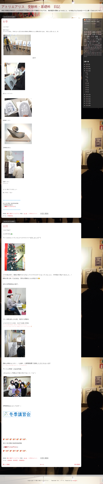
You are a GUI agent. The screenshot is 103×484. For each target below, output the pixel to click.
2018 (87, 101)
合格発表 (9, 460)
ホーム (42, 464)
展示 (87, 49)
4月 (86, 87)
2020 (87, 96)
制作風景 (15, 460)
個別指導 (93, 48)
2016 (87, 105)
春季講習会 (92, 49)
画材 (90, 55)
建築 (101, 53)
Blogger (75, 480)
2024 (87, 66)
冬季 (5, 21)
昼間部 (93, 52)
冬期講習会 (10, 216)
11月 (86, 76)
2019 (87, 99)
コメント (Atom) (43, 470)
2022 (87, 70)
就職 (97, 53)
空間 (97, 55)
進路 (93, 53)
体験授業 (86, 48)
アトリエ (93, 38)
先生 (91, 44)
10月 (86, 79)
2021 (87, 94)
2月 (86, 91)
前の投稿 (77, 464)
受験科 (85, 45)
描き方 (100, 48)
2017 (87, 103)
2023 (87, 68)
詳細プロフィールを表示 (90, 23)
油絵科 (98, 47)
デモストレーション (97, 51)
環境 (98, 52)
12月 (5, 226)
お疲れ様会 (87, 51)
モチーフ (94, 43)
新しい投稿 (6, 464)
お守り (98, 49)
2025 (87, 64)
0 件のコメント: (33, 213)
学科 (93, 47)
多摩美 (88, 47)
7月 (86, 85)
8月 (86, 83)
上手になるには (92, 39)
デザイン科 (92, 45)
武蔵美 (86, 55)
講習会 (99, 32)
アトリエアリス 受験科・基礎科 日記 (30, 6)
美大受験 (93, 41)
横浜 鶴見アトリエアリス (92, 19)
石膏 (94, 55)
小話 (92, 36)
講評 (89, 53)
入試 (100, 38)
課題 (90, 34)
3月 (86, 89)
